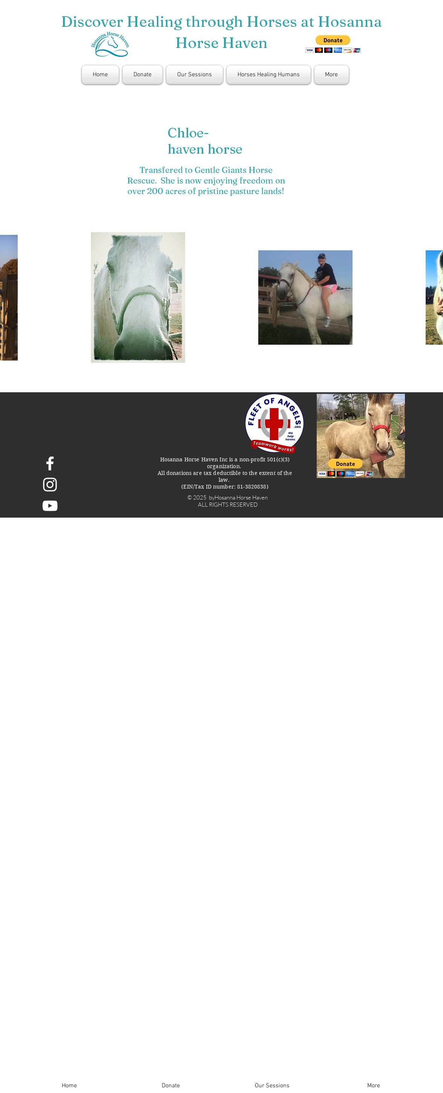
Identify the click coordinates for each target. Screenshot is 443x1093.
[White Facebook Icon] (50, 463)
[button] (345, 467)
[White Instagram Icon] (50, 484)
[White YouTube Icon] (50, 505)
